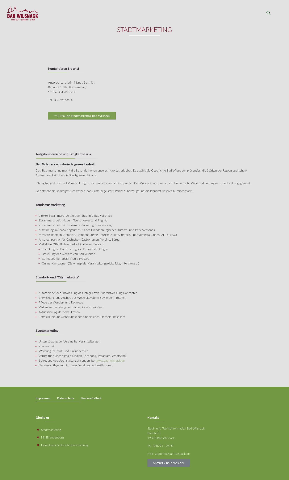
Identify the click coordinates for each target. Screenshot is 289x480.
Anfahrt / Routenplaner (168, 463)
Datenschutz (65, 398)
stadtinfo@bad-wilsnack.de (172, 453)
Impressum (43, 398)
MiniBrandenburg (50, 437)
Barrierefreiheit (91, 398)
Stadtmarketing (49, 429)
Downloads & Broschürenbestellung (62, 445)
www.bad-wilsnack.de (110, 360)
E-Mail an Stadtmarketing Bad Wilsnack (82, 115)
